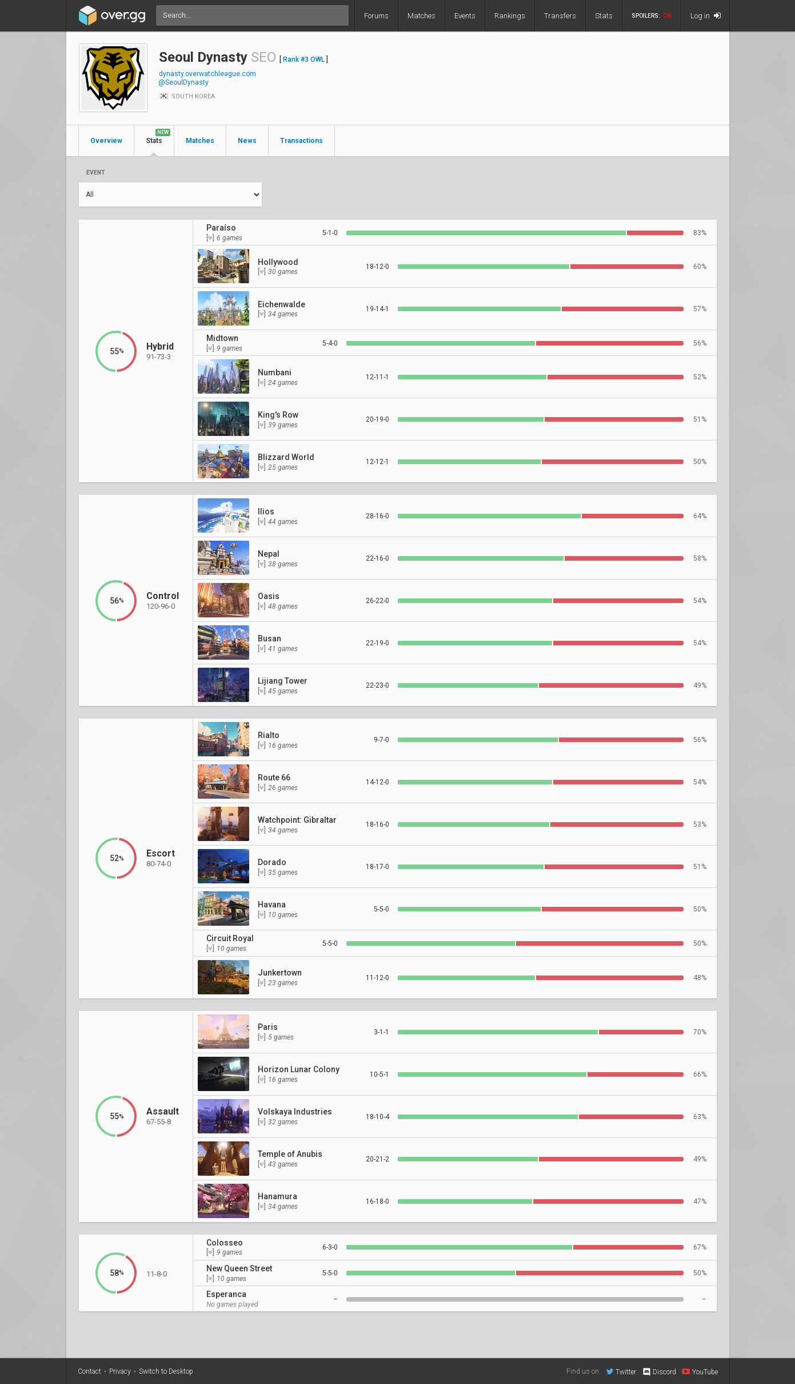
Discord (659, 1372)
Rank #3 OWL (303, 59)
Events (465, 15)
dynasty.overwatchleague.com (207, 74)
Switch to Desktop (166, 1371)
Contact (89, 1371)
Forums (376, 15)
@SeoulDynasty (183, 82)
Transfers (560, 15)
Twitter (621, 1371)
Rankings (509, 15)
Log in (705, 15)
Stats (604, 15)
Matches (422, 15)
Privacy (120, 1371)
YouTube (700, 1371)
